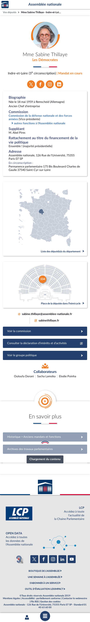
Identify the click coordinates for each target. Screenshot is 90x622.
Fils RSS (35, 602)
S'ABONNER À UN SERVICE (44, 583)
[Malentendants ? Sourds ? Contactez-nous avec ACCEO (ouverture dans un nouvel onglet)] (19, 559)
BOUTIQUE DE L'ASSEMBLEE (44, 571)
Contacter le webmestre (74, 598)
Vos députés (9, 12)
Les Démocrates (45, 60)
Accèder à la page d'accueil (5, 4)
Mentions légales (11, 598)
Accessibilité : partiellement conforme (41, 598)
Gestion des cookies (50, 602)
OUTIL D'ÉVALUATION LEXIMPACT (44, 589)
